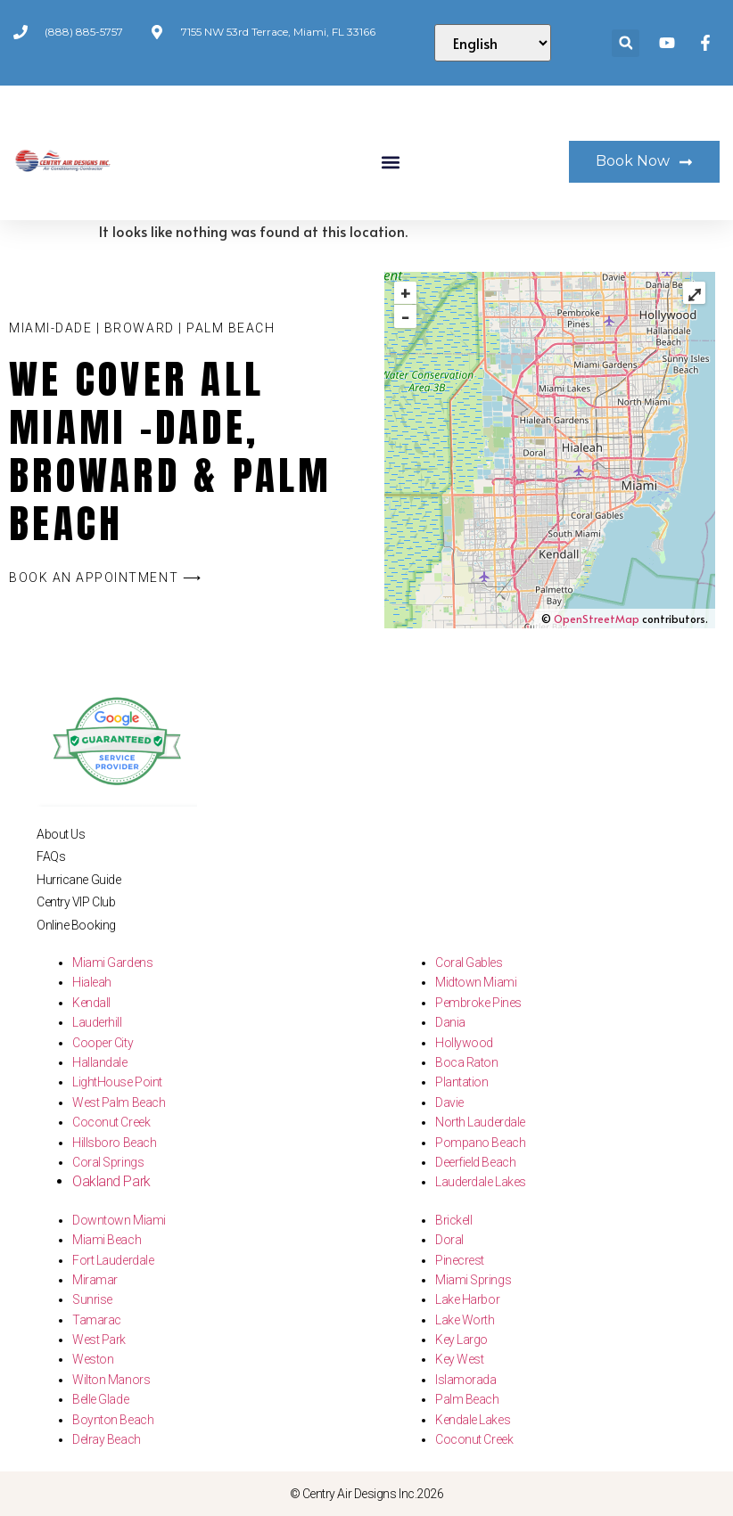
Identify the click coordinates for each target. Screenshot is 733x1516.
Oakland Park (111, 1181)
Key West (459, 1359)
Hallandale (100, 1062)
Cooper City (102, 1043)
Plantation (462, 1082)
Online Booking (76, 925)
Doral (449, 1240)
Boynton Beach (112, 1420)
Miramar (95, 1280)
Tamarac (96, 1320)
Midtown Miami (475, 982)
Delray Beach (106, 1439)
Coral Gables (469, 962)
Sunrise (92, 1299)
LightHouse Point (117, 1082)
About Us (61, 834)
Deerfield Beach (475, 1162)
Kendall (91, 1003)
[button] (625, 43)
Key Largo (461, 1339)
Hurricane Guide (78, 880)
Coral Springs (108, 1162)
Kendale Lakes (472, 1420)
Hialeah (91, 982)
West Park (99, 1339)
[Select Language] (493, 42)
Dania (450, 1022)
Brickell (453, 1220)
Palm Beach (467, 1399)
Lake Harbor (467, 1299)
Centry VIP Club (76, 902)
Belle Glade (100, 1399)
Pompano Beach (480, 1142)
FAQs (51, 856)
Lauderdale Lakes (480, 1182)
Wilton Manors (111, 1380)
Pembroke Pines (478, 1003)
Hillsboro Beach (114, 1142)
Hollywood (464, 1043)
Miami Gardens (112, 962)
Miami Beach (106, 1240)
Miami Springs (473, 1280)
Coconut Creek (111, 1122)
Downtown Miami (119, 1220)
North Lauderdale (480, 1122)
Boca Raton (466, 1062)
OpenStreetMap (596, 618)
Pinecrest (459, 1260)
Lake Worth (465, 1320)
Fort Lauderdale (112, 1260)
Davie (449, 1102)
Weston (92, 1359)
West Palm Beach (118, 1102)
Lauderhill (97, 1022)
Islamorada (466, 1380)
